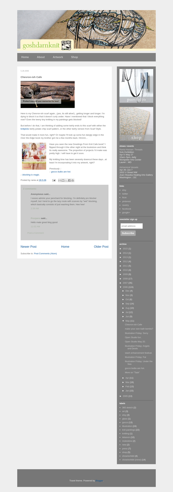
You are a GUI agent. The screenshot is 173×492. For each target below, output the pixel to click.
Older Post (101, 246)
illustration (127, 426)
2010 (125, 270)
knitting (125, 433)
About (41, 57)
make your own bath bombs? (139, 328)
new (124, 444)
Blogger (99, 480)
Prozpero (35, 218)
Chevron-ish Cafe (133, 324)
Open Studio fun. (133, 337)
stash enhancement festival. (138, 353)
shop (124, 452)
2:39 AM (35, 208)
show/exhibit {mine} (131, 459)
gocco (125, 422)
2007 (125, 283)
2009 (125, 274)
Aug (128, 308)
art (123, 411)
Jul (127, 312)
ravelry (125, 205)
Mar (128, 382)
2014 (125, 253)
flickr (124, 197)
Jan (128, 390)
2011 (125, 266)
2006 (125, 287)
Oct (128, 299)
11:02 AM (35, 226)
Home (25, 57)
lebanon (126, 437)
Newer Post (28, 246)
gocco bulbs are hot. (61, 171)
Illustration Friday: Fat (135, 357)
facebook (126, 209)
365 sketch (127, 407)
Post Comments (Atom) (45, 253)
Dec (128, 291)
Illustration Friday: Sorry (136, 333)
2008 (125, 278)
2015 (125, 248)
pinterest (126, 201)
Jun (128, 316)
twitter (125, 194)
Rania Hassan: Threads (130, 149)
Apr (128, 378)
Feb (128, 386)
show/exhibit (128, 456)
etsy (124, 190)
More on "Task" (132, 372)
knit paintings (128, 430)
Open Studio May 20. (135, 341)
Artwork (58, 57)
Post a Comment (35, 233)
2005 (125, 396)
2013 (125, 257)
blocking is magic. (31, 174)
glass (124, 418)
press (125, 448)
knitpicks (25, 129)
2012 (125, 261)
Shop (74, 57)
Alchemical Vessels (128, 167)
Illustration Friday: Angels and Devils (137, 347)
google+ (126, 212)
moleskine (127, 441)
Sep (128, 303)
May (128, 321)
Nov (128, 295)
